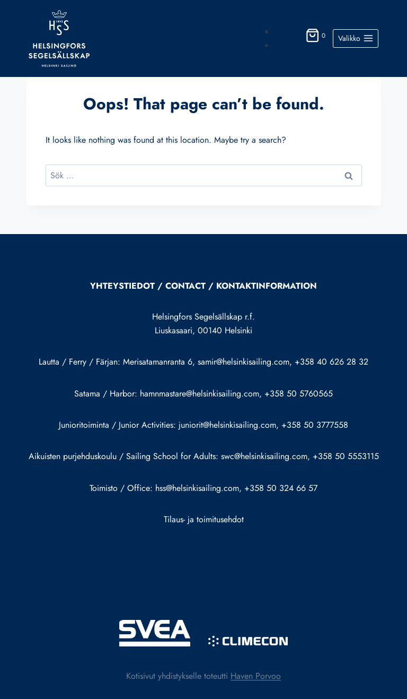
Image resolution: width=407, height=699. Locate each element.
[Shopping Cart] (316, 38)
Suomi (286, 31)
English (287, 45)
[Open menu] (355, 38)
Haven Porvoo (256, 676)
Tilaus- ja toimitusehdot (204, 519)
